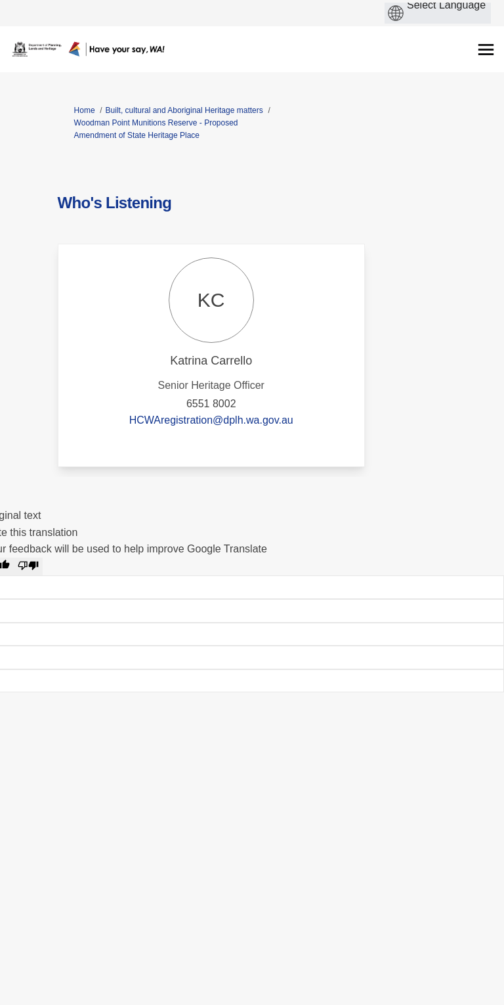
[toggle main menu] (485, 49)
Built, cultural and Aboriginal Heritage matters (184, 110)
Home (84, 110)
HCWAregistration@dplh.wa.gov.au (211, 420)
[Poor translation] (28, 567)
